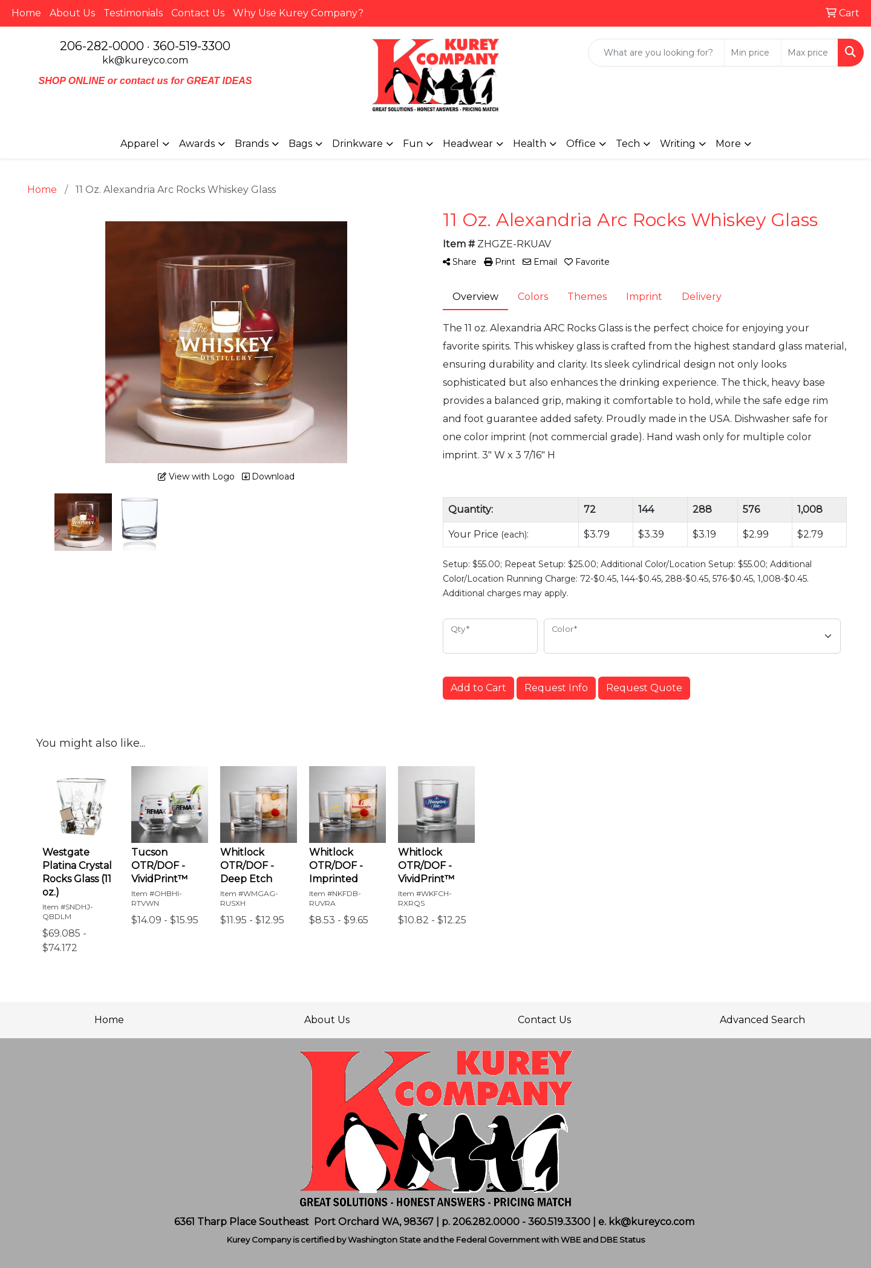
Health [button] (529, 143)
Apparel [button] (139, 143)
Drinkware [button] (357, 143)
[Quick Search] (656, 53)
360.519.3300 (559, 1221)
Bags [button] (300, 143)
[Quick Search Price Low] (752, 53)
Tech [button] (628, 143)
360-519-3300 (191, 46)
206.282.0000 (486, 1221)
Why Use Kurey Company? (298, 13)
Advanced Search (762, 1020)
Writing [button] (678, 143)
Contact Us (197, 13)
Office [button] (581, 143)
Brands (252, 143)
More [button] (728, 143)
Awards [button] (197, 143)
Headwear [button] (468, 143)
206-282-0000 (102, 46)
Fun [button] (413, 143)
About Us (72, 13)
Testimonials (133, 13)
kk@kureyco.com (145, 60)
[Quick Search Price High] (809, 53)
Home (26, 13)
